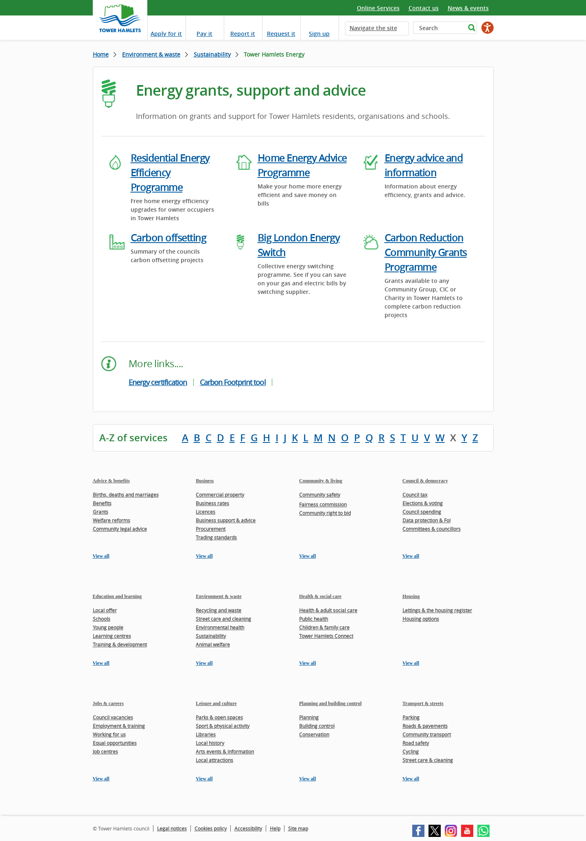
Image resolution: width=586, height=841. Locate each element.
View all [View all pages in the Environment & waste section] (204, 663)
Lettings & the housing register (437, 610)
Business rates (212, 503)
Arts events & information (225, 751)
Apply (166, 33)
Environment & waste (151, 54)
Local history (210, 743)
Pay (204, 33)
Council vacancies (113, 717)
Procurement (210, 529)
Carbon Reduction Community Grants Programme (426, 252)
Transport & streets (423, 703)
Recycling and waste (218, 610)
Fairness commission (323, 504)
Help (275, 828)
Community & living (320, 481)
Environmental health (220, 627)
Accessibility (248, 828)
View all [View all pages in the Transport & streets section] (410, 779)
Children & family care (324, 627)
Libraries (206, 734)
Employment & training (119, 726)
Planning (309, 717)
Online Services (378, 8)
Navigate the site (373, 28)
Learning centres (112, 636)
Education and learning (117, 596)
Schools (101, 618)
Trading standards (216, 537)
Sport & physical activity (222, 726)
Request (281, 33)
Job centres (105, 751)
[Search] (439, 28)
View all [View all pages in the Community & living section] (307, 556)
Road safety (415, 743)
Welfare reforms (111, 520)
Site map (298, 828)
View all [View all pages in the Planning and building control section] (307, 779)
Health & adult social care (328, 610)
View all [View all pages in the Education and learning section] (101, 663)
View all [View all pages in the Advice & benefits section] (101, 556)
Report (242, 33)
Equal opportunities (115, 743)
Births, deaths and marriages (126, 494)
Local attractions (214, 760)
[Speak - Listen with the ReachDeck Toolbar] (487, 28)
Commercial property (220, 494)
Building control (317, 726)
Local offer (105, 610)
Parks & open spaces (219, 717)
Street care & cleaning (427, 760)
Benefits (102, 503)
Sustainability (212, 54)
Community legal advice (120, 529)
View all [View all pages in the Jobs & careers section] (101, 779)
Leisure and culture (216, 703)
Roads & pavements (425, 726)
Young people (108, 627)
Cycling (410, 751)
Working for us (109, 734)
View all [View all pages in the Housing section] (410, 663)
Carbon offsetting (168, 237)
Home (101, 54)
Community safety (319, 494)
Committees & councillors (431, 529)
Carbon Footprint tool (233, 382)
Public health (313, 618)
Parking (411, 717)
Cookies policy (211, 828)
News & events (468, 8)
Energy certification (158, 382)
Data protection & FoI (426, 520)
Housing (411, 596)
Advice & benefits (111, 481)
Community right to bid (325, 513)
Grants (100, 511)
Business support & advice (226, 520)
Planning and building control (330, 703)
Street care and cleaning (223, 618)
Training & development (120, 644)
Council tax (414, 494)
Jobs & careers (108, 703)
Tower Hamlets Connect (326, 636)
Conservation (314, 734)
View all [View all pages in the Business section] (204, 556)
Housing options (420, 618)
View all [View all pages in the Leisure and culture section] (204, 779)
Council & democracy (425, 481)
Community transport (426, 734)
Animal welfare (213, 644)
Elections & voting (422, 503)
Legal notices (172, 828)
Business (205, 481)
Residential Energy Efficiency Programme (170, 172)
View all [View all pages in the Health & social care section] (307, 663)
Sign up (319, 33)
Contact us (424, 8)
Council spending (421, 511)
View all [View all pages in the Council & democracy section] (410, 556)
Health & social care (320, 596)
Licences (205, 511)
